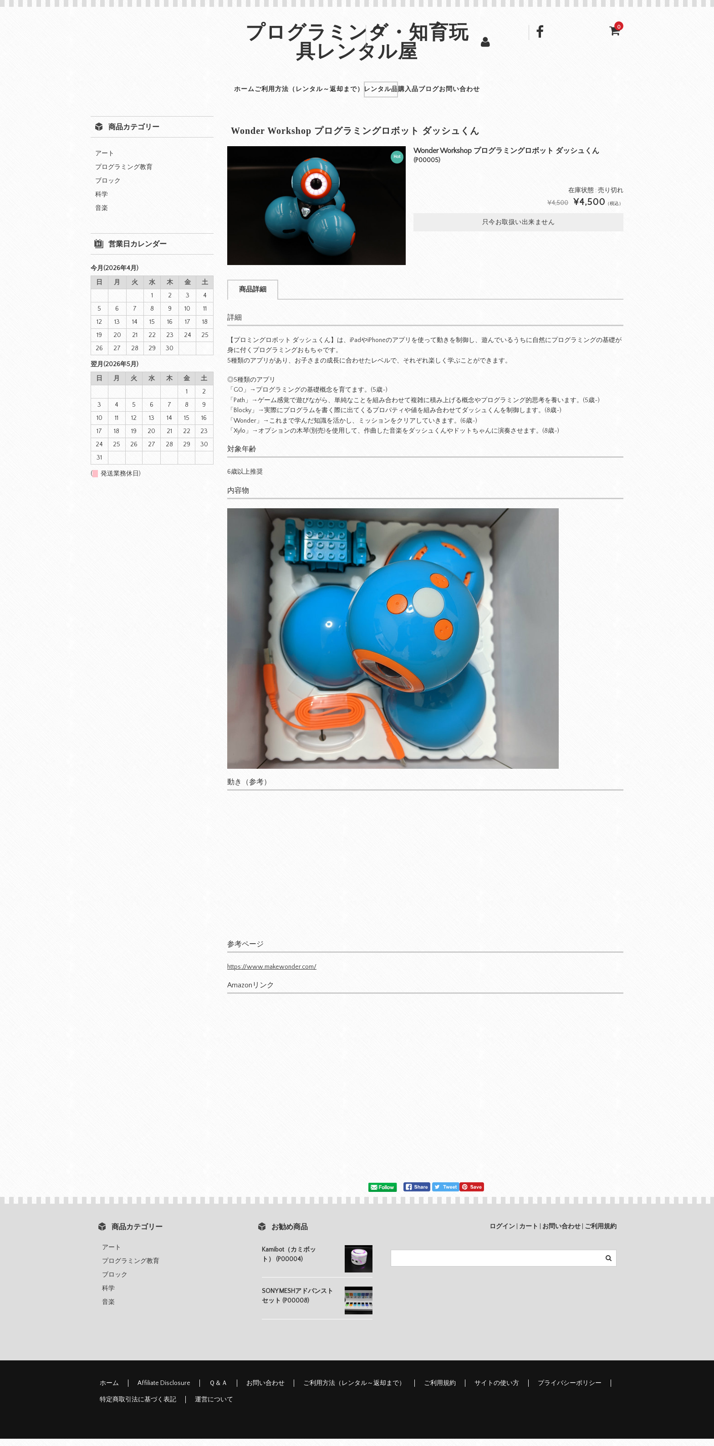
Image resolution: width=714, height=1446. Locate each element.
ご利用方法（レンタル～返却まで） (270, 93)
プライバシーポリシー (570, 1390)
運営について (214, 1406)
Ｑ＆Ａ (218, 1390)
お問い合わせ (528, 93)
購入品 (426, 93)
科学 (101, 201)
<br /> (272, 1092)
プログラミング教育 (124, 174)
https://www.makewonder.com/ (271, 974)
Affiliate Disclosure (164, 1390)
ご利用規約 (601, 1233)
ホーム (174, 93)
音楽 (101, 215)
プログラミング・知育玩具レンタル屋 (357, 43)
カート (528, 1233)
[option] (316, 212)
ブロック (108, 188)
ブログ (471, 93)
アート (104, 160)
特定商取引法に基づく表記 (138, 1406)
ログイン (502, 1233)
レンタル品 (373, 93)
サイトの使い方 (496, 1390)
